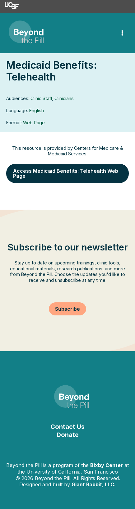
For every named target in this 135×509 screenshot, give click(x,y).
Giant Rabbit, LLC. (94, 484)
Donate (68, 434)
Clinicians (64, 98)
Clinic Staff (41, 98)
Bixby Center (106, 465)
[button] (67, 173)
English (36, 110)
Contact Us (67, 426)
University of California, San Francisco (72, 472)
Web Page (34, 122)
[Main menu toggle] (122, 33)
